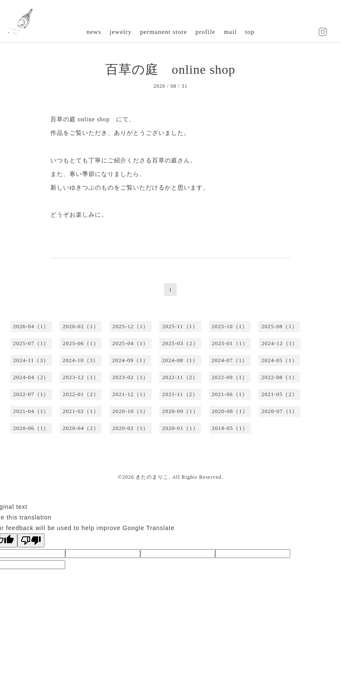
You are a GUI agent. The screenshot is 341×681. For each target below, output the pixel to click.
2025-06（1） (81, 343)
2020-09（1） (180, 411)
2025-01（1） (230, 343)
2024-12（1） (279, 343)
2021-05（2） (279, 394)
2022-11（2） (180, 377)
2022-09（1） (230, 377)
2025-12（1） (130, 326)
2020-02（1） (130, 428)
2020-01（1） (180, 428)
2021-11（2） (180, 394)
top (250, 31)
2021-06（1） (230, 394)
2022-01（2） (81, 394)
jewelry (121, 31)
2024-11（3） (31, 360)
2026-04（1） (31, 326)
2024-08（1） (180, 360)
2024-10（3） (81, 360)
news (93, 31)
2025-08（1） (279, 326)
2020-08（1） (230, 411)
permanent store (163, 31)
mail (230, 31)
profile (205, 31)
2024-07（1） (230, 360)
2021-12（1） (130, 394)
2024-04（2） (31, 377)
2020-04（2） (81, 428)
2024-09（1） (130, 360)
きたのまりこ (152, 477)
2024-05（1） (279, 360)
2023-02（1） (130, 377)
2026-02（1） (81, 326)
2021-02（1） (81, 411)
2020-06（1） (31, 428)
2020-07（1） (279, 411)
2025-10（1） (230, 326)
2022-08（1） (279, 377)
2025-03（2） (180, 343)
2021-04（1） (31, 411)
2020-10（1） (130, 411)
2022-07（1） (31, 394)
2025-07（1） (31, 343)
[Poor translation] (30, 540)
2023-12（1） (81, 377)
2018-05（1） (230, 428)
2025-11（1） (180, 326)
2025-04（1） (130, 343)
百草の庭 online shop (170, 69)
